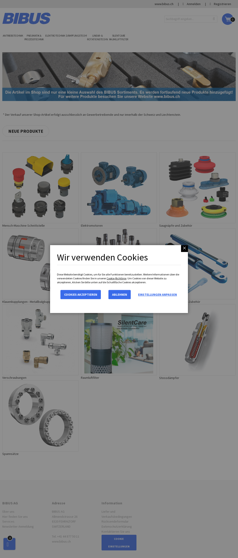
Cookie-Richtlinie (116, 278)
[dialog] (119, 279)
